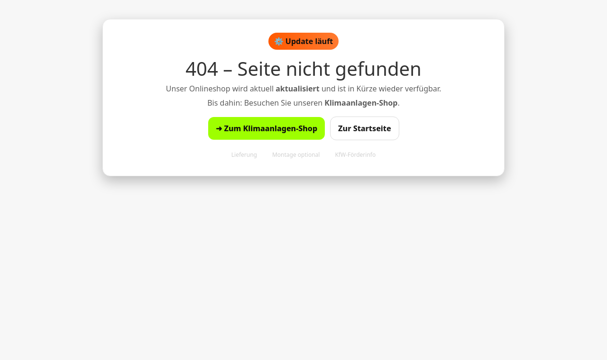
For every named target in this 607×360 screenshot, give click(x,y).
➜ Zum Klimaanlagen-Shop (266, 128)
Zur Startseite (364, 128)
